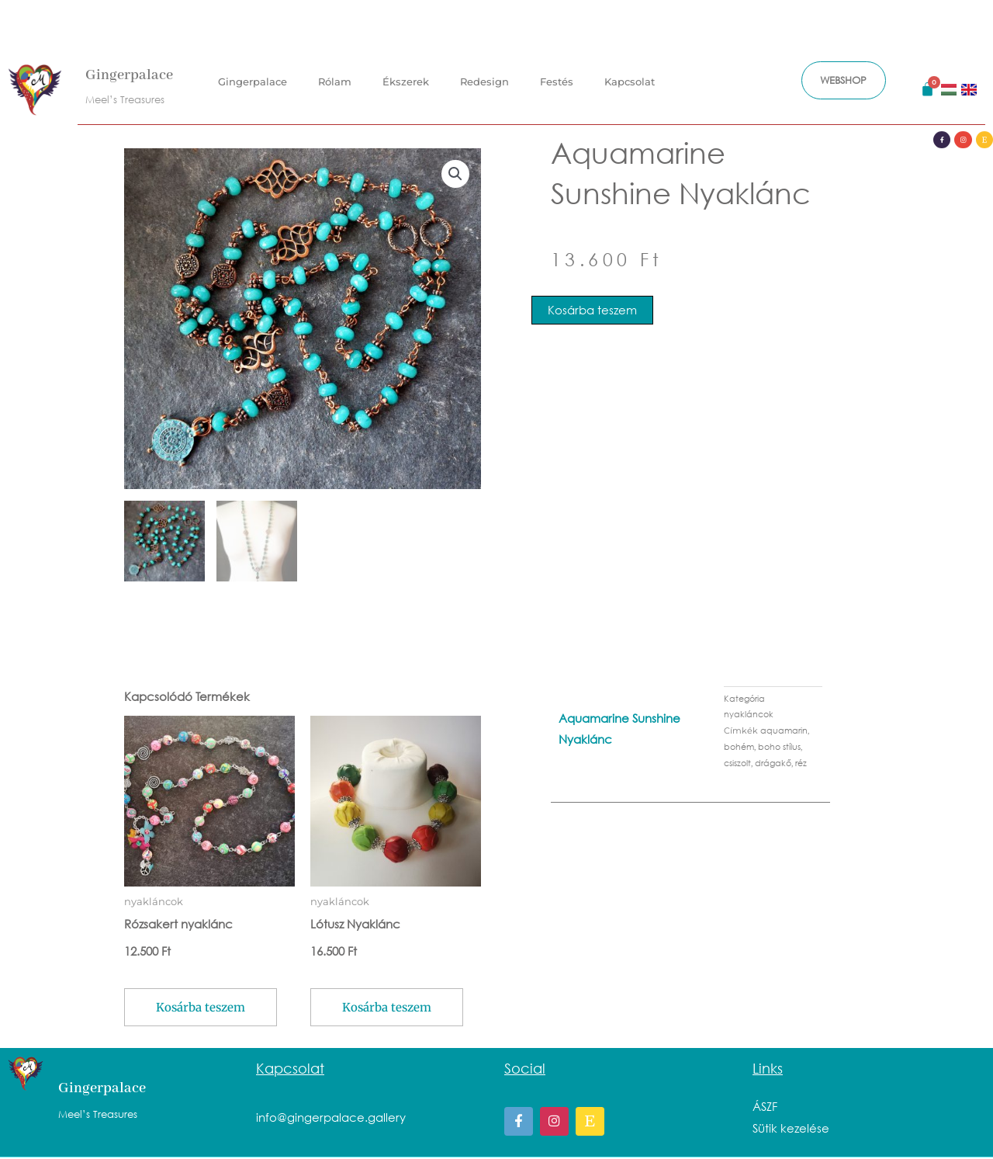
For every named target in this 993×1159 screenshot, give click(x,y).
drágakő (773, 764)
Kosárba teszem (592, 310)
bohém (739, 748)
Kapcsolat (629, 73)
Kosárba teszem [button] (200, 1008)
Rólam (334, 73)
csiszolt (737, 764)
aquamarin (784, 732)
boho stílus (779, 748)
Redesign (484, 73)
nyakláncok (748, 715)
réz (801, 764)
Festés (556, 73)
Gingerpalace (129, 66)
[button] (455, 174)
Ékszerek (405, 73)
